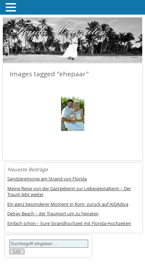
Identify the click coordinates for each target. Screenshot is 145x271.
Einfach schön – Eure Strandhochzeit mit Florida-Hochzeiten (69, 223)
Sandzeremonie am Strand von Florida (47, 179)
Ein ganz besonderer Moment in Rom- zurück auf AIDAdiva (67, 204)
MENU (28, 9)
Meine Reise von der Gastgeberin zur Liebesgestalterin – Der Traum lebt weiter (69, 192)
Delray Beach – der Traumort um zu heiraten (53, 214)
